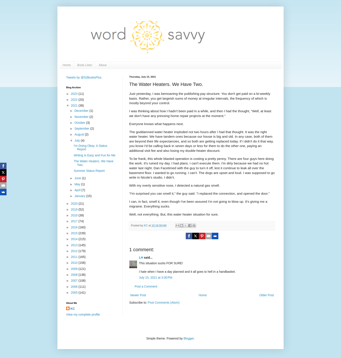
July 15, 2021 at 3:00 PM (155, 277)
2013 (75, 245)
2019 (75, 209)
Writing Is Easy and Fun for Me (94, 155)
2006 (75, 286)
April (77, 190)
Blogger (189, 338)
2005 (75, 292)
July (77, 140)
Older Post (266, 295)
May (77, 184)
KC (72, 308)
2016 (75, 227)
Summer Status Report (89, 170)
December (81, 110)
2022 (75, 99)
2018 (75, 215)
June (78, 178)
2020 (75, 203)
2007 (75, 280)
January (80, 196)
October (80, 122)
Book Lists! (84, 65)
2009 (75, 269)
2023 (75, 93)
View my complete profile (83, 314)
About (103, 65)
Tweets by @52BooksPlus (84, 77)
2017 (75, 221)
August (79, 134)
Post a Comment (146, 286)
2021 (75, 105)
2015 (75, 233)
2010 (75, 262)
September (82, 128)
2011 (75, 257)
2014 (75, 239)
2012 (75, 251)
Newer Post (138, 295)
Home (67, 65)
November (81, 117)
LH (141, 257)
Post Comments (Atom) (163, 302)
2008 (75, 274)
